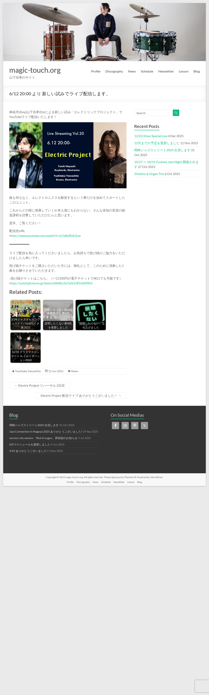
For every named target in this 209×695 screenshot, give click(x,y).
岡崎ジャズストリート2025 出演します (162, 150)
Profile (95, 71)
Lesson (183, 71)
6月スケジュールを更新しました (29, 444)
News (132, 71)
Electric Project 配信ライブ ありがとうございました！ (81, 395)
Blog (197, 71)
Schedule (147, 71)
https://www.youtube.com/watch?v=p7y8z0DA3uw (45, 235)
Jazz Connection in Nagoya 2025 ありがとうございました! (45, 431)
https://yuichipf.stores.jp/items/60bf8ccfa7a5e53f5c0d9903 (50, 283)
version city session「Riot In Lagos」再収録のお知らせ (43, 438)
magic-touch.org (35, 69)
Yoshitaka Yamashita (28, 371)
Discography (114, 71)
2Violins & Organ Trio (149, 174)
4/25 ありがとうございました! (28, 451)
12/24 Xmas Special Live (150, 136)
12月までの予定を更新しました (157, 143)
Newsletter (166, 71)
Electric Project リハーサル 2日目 (39, 385)
